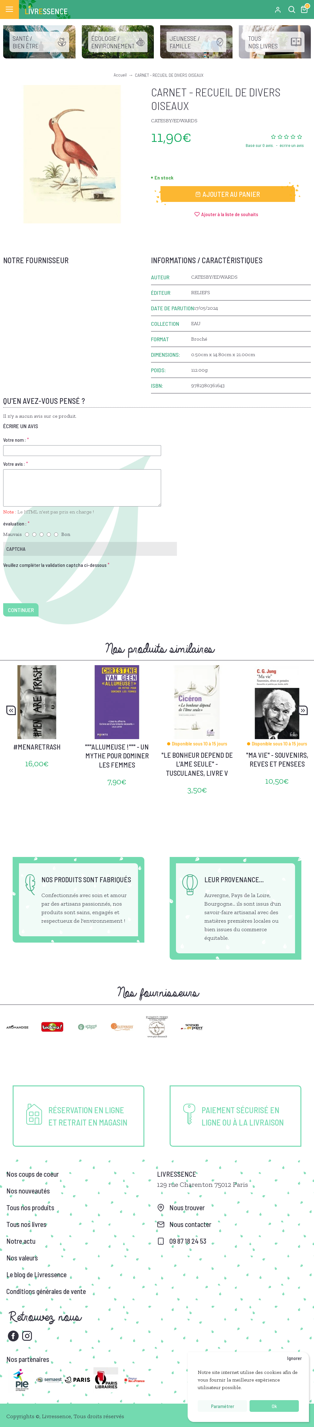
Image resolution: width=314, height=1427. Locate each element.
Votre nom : (14, 440)
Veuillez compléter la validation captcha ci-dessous (54, 565)
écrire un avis (292, 145)
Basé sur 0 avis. (260, 145)
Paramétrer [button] (222, 1406)
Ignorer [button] (294, 1358)
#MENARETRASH (37, 747)
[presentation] (47, 581)
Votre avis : (14, 464)
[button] (11, 710)
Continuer (21, 609)
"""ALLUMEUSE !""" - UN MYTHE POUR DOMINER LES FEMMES (117, 756)
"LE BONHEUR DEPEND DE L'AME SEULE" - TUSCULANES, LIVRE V (197, 764)
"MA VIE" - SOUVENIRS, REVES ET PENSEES (277, 759)
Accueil (120, 74)
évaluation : (15, 523)
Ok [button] (274, 1406)
